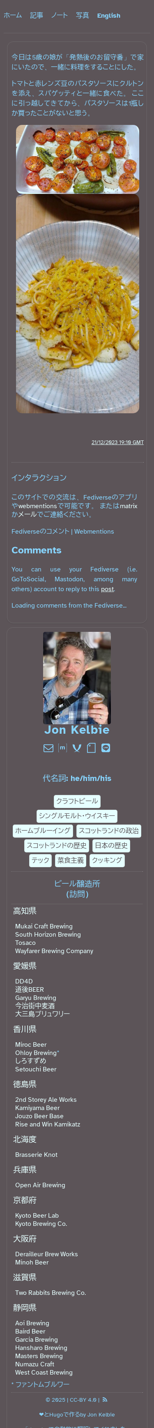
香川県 (25, 1029)
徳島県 (25, 1084)
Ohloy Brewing (36, 1053)
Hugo (56, 1414)
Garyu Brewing (35, 998)
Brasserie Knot (36, 1155)
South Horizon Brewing (48, 935)
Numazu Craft (34, 1364)
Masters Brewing (39, 1356)
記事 (36, 16)
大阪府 (25, 1239)
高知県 (25, 911)
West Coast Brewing (44, 1372)
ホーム (13, 16)
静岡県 (25, 1308)
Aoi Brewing (32, 1323)
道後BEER (29, 990)
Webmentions (94, 531)
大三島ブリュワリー (42, 1014)
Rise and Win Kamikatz (47, 1124)
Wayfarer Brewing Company (54, 951)
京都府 (25, 1200)
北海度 (25, 1140)
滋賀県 (25, 1278)
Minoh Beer (31, 1262)
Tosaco (25, 943)
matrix (128, 506)
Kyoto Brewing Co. (41, 1224)
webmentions (37, 506)
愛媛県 (25, 966)
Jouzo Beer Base (39, 1116)
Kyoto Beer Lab (37, 1215)
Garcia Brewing (36, 1340)
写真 (82, 16)
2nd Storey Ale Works (46, 1100)
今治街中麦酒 (35, 1006)
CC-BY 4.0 (83, 1399)
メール (27, 515)
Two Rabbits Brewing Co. (50, 1293)
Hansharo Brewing (41, 1348)
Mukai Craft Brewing (44, 926)
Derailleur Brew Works (46, 1254)
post (107, 589)
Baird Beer (30, 1331)
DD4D (24, 981)
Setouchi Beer (35, 1069)
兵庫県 (25, 1170)
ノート (59, 16)
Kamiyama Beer (37, 1108)
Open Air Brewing (40, 1185)
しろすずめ (30, 1061)
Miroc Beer (30, 1045)
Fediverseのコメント (40, 531)
